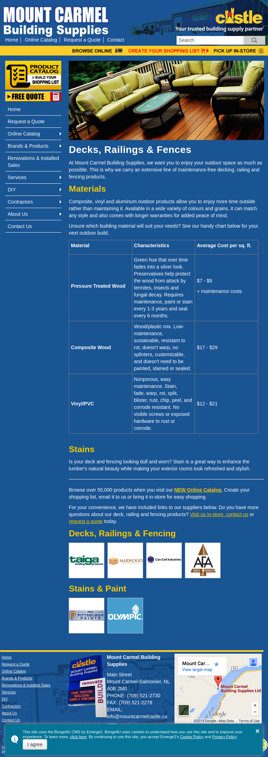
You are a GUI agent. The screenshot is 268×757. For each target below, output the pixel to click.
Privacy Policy (224, 737)
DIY (12, 189)
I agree (35, 744)
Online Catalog (41, 40)
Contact (115, 40)
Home (11, 40)
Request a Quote (82, 40)
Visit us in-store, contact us (219, 514)
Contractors (20, 202)
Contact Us (20, 226)
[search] (210, 40)
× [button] (257, 730)
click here (78, 737)
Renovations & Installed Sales (33, 161)
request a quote (86, 521)
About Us (18, 214)
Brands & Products (28, 146)
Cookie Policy (192, 737)
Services (17, 177)
